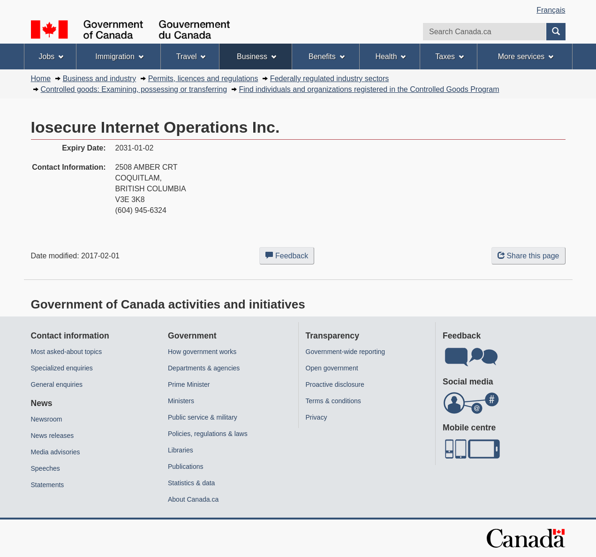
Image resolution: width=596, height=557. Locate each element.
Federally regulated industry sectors (329, 79)
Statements (47, 485)
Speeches (45, 468)
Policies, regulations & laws (208, 433)
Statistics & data (191, 483)
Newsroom (46, 419)
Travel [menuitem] (191, 56)
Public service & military (202, 417)
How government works (202, 351)
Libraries (180, 450)
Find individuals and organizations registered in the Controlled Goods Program (369, 89)
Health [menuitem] (390, 56)
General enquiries (57, 384)
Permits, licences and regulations (203, 79)
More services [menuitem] (525, 56)
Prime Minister (189, 384)
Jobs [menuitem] (50, 56)
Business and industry (99, 79)
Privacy (316, 417)
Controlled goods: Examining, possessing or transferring (134, 89)
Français (550, 10)
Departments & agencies (204, 368)
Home (41, 79)
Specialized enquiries (62, 368)
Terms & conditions (333, 401)
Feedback (289, 257)
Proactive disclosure (335, 384)
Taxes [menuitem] (449, 56)
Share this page (528, 256)
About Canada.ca (193, 499)
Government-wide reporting (345, 351)
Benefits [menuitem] (327, 56)
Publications (186, 466)
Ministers (181, 401)
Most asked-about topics (66, 351)
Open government (332, 368)
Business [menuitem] (256, 56)
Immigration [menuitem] (119, 56)
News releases (52, 435)
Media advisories (55, 452)
